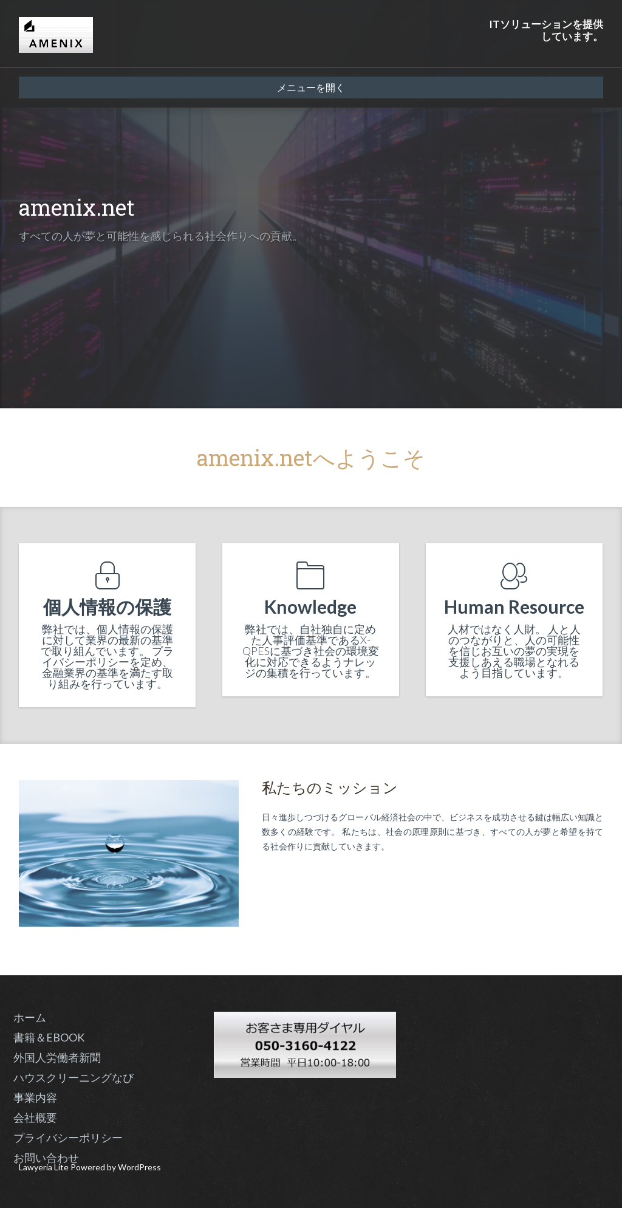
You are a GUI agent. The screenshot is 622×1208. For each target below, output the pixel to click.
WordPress (139, 1167)
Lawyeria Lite (44, 1167)
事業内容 (35, 1097)
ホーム (29, 1017)
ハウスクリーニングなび (73, 1077)
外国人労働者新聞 (57, 1057)
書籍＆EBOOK (48, 1037)
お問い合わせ (46, 1157)
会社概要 (35, 1117)
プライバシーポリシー (68, 1137)
